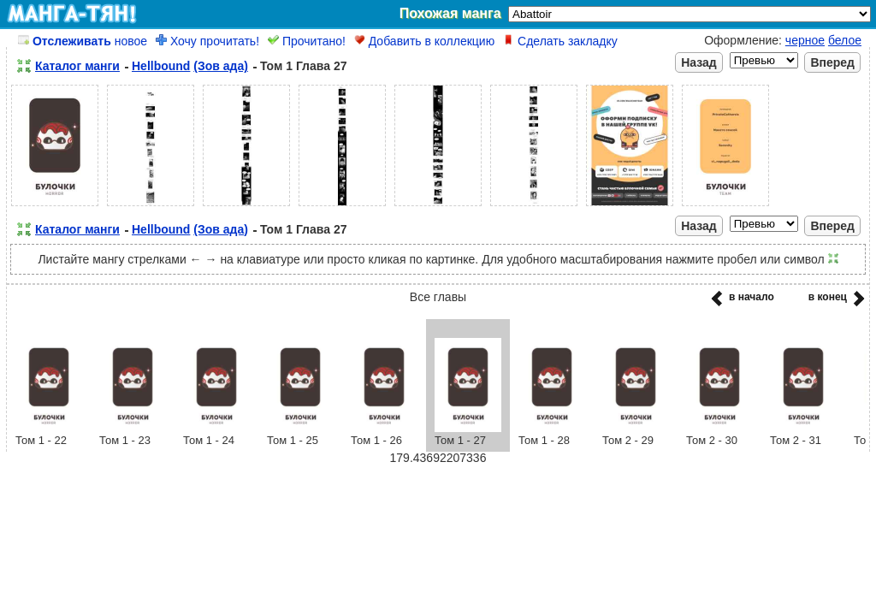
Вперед (832, 62)
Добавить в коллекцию (424, 41)
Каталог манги (77, 66)
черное (805, 40)
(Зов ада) (220, 66)
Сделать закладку (560, 41)
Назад (699, 62)
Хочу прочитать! (207, 41)
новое (82, 41)
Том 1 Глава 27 (303, 66)
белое (844, 40)
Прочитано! (307, 41)
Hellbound (161, 66)
